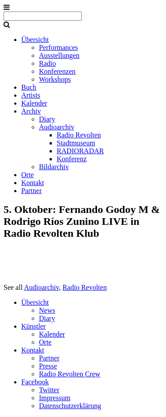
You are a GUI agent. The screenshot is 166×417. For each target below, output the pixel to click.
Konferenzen (57, 71)
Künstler (33, 326)
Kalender (34, 103)
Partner (31, 190)
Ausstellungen (59, 55)
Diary (47, 119)
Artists (30, 95)
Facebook (35, 382)
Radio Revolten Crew (69, 374)
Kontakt (32, 182)
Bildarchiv (54, 167)
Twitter (49, 390)
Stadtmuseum (76, 143)
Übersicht (35, 39)
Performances (58, 47)
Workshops (55, 79)
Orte (27, 174)
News (47, 310)
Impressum (54, 398)
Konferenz (72, 159)
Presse (48, 366)
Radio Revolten (79, 135)
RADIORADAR (80, 151)
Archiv (31, 111)
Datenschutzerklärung (70, 405)
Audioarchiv (56, 127)
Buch (28, 87)
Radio (47, 63)
